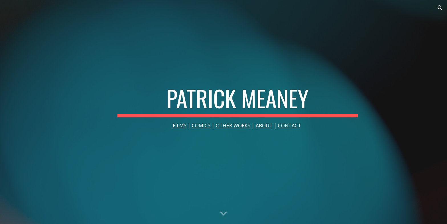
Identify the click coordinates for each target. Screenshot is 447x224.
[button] (440, 8)
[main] (237, 112)
